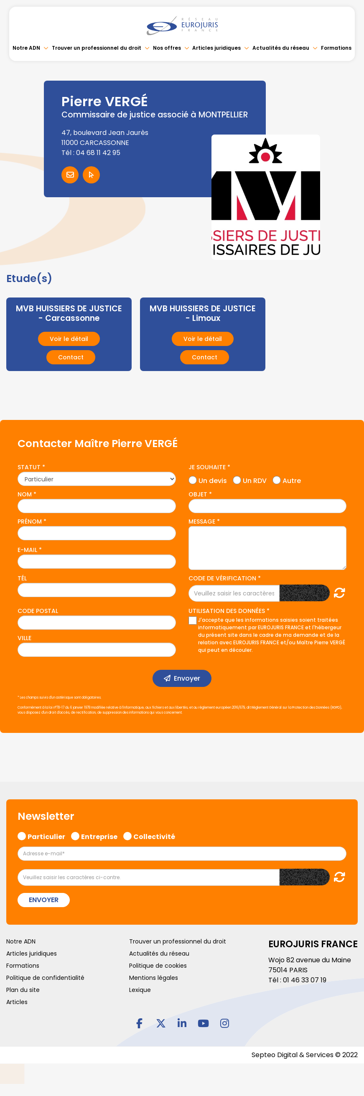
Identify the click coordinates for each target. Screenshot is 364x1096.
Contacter (70, 174)
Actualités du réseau (280, 47)
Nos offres (167, 47)
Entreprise (99, 835)
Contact (71, 357)
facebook (139, 1023)
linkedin (182, 1023)
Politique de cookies (158, 965)
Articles (17, 1002)
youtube (203, 1023)
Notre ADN (26, 47)
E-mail (27, 550)
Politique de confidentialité (45, 978)
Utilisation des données (226, 611)
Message (201, 521)
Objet (197, 494)
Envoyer (187, 678)
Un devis (213, 479)
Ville (24, 638)
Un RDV (255, 479)
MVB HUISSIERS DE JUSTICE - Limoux (203, 313)
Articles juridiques (216, 47)
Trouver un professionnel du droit (96, 47)
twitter (161, 1023)
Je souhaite (207, 467)
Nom (25, 494)
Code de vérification (222, 578)
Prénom (30, 521)
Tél (22, 578)
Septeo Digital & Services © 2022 (305, 1055)
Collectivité (154, 835)
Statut (29, 467)
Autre (292, 479)
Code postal (38, 611)
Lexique (140, 990)
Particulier (46, 835)
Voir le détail (69, 339)
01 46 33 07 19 (304, 980)
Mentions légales (153, 978)
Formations (336, 47)
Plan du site (23, 990)
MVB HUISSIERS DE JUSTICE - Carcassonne (69, 313)
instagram (225, 1023)
